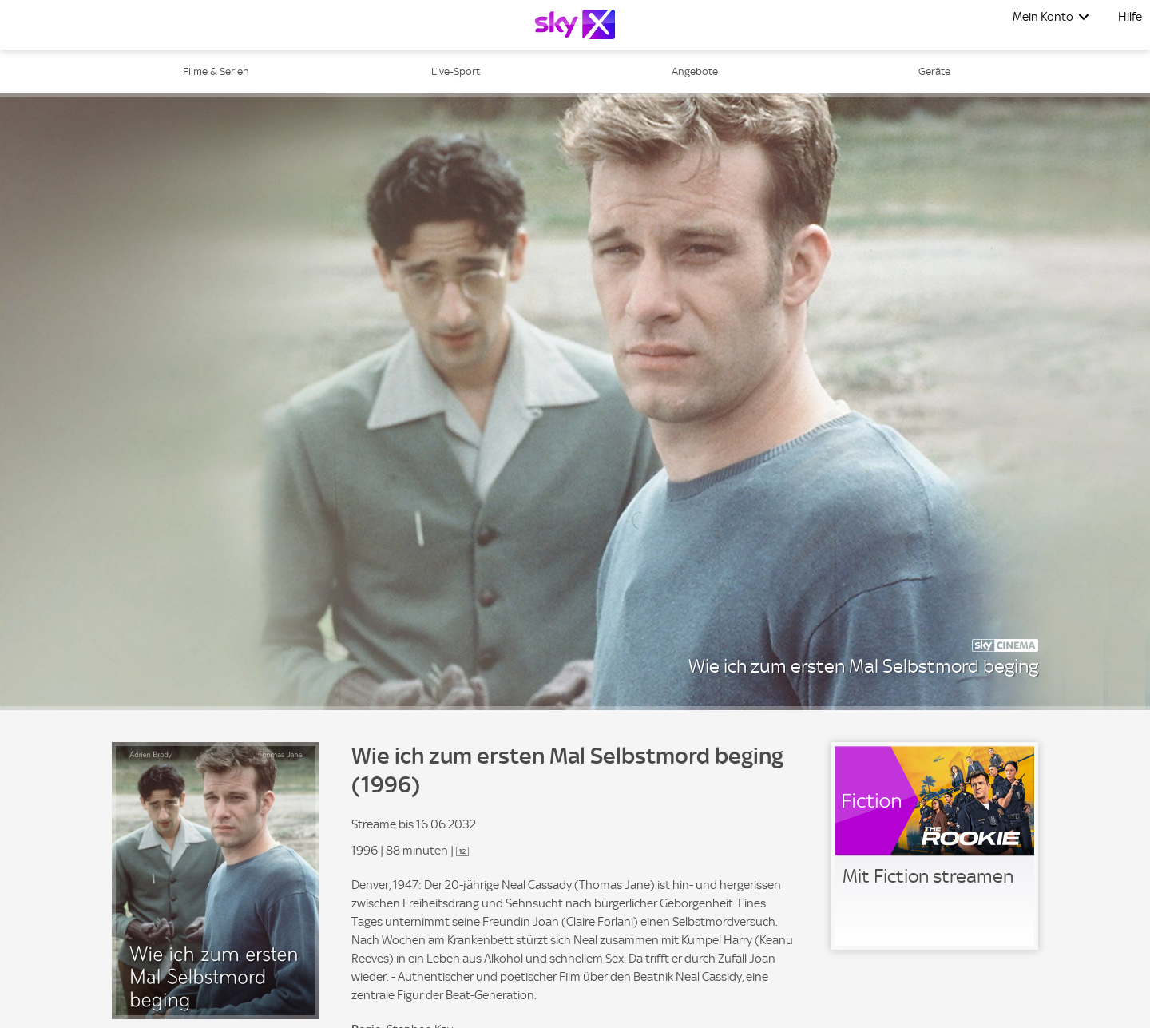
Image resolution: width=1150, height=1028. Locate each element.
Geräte (934, 71)
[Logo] (575, 24)
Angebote (695, 71)
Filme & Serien (216, 71)
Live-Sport (455, 71)
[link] (934, 846)
